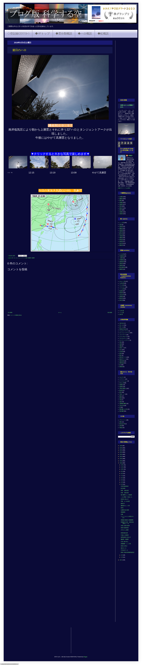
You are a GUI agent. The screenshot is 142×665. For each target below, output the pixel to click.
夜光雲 (121, 390)
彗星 (120, 396)
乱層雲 (121, 196)
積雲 (120, 210)
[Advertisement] (126, 68)
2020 (121, 458)
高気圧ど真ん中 (125, 499)
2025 (121, 448)
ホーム (60, 312)
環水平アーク (122, 359)
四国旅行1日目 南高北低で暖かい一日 (127, 522)
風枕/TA (123, 503)
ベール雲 (121, 289)
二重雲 (121, 258)
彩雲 (120, 353)
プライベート (122, 420)
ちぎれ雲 (121, 283)
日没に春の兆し (125, 541)
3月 (122, 484)
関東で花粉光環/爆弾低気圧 (127, 552)
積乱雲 (121, 208)
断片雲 (121, 234)
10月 (122, 469)
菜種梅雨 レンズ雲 (126, 543)
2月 (122, 555)
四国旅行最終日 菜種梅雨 (127, 520)
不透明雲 (121, 256)
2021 (121, 456)
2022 (121, 454)
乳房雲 (121, 291)
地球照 (121, 386)
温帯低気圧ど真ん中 (126, 537)
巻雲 (26, 257)
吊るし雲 (121, 383)
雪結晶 (121, 427)
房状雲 (121, 230)
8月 (122, 473)
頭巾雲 (121, 300)
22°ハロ (13, 257)
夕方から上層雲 (125, 530)
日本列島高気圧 (125, 486)
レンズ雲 (121, 222)
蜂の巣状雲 (122, 267)
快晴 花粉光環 (125, 490)
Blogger (85, 656)
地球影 (121, 384)
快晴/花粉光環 (124, 533)
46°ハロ (121, 327)
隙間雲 (121, 269)
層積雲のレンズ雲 (125, 505)
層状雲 (121, 228)
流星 (120, 401)
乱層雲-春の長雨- (125, 510)
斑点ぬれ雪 (122, 423)
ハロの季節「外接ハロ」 (127, 497)
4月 (122, 482)
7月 (122, 475)
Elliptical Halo (122, 329)
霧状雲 (121, 245)
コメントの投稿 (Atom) (16, 315)
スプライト (122, 379)
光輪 (120, 346)
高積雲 (121, 213)
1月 (122, 557)
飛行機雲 (121, 411)
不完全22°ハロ (124, 550)
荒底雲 (121, 296)
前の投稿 (110, 312)
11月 (122, 467)
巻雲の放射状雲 (125, 527)
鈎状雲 (121, 241)
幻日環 (121, 351)
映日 (120, 355)
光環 (120, 344)
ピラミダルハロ (123, 336)
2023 (121, 452)
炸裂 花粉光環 (125, 492)
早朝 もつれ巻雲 (125, 501)
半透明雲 (121, 259)
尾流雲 (121, 292)
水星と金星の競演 (125, 525)
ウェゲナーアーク (123, 331)
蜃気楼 (121, 366)
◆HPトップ (42, 34)
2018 (121, 463)
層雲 (120, 200)
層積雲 (121, 198)
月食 (120, 399)
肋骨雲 (121, 265)
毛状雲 (121, 235)
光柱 (120, 342)
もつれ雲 (121, 254)
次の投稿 (10, 312)
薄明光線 (121, 363)
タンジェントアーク (20, 257)
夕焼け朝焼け (122, 388)
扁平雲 (121, 232)
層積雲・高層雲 (125, 539)
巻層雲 (29, 257)
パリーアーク (122, 334)
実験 (120, 422)
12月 (122, 465)
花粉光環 (121, 361)
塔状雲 (121, 226)
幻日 (120, 349)
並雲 (120, 224)
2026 (121, 445)
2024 (121, 450)
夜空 (120, 392)
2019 (121, 461)
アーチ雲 (121, 285)
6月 (122, 477)
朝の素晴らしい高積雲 (126, 494)
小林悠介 (130, 155)
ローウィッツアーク (124, 340)
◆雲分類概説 (64, 34)
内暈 (122, 514)
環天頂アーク (122, 357)
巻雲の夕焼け (124, 546)
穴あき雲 (121, 294)
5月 (122, 480)
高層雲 (33, 257)
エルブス (121, 377)
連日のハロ (123, 548)
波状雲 (121, 263)
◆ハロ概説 (85, 34)
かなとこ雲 (122, 281)
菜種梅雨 (123, 512)
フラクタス (122, 287)
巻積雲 (121, 204)
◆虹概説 (103, 34)
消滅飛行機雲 (122, 403)
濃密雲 (121, 237)
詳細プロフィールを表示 (124, 188)
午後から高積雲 (125, 535)
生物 (120, 425)
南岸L (122, 507)
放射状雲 (121, 261)
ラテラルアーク (123, 338)
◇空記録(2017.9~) (18, 34)
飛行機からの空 (123, 409)
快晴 (120, 398)
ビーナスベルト (123, 381)
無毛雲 (121, 239)
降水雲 (121, 298)
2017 (121, 560)
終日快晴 (123, 488)
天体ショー (122, 394)
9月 (122, 471)
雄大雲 (121, 243)
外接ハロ (121, 347)
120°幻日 (121, 323)
